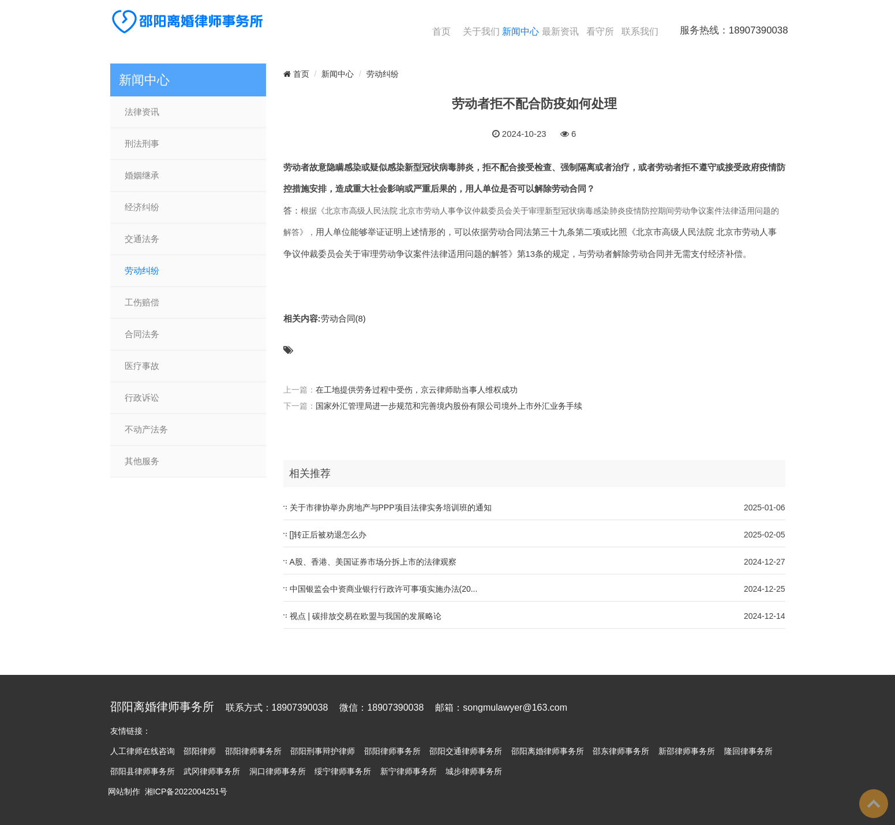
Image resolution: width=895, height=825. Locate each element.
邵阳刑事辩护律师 (322, 751)
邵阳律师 (200, 751)
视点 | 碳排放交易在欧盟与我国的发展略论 (365, 616)
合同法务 (142, 334)
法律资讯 (142, 112)
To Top (873, 803)
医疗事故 (142, 366)
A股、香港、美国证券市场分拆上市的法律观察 (373, 561)
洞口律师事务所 (277, 771)
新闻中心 (520, 31)
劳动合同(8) (343, 318)
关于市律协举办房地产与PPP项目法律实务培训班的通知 (391, 507)
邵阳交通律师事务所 (465, 751)
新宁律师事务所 (408, 771)
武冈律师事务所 (212, 771)
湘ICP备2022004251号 (186, 791)
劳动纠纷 (142, 270)
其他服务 (142, 461)
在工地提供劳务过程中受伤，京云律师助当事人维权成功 (417, 389)
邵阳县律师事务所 (142, 771)
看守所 (600, 31)
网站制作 (124, 791)
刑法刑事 (142, 143)
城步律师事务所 (473, 771)
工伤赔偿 (142, 302)
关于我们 (481, 31)
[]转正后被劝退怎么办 (328, 534)
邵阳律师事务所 (253, 751)
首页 (441, 31)
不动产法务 (146, 429)
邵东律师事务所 (621, 751)
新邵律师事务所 (686, 751)
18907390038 (758, 30)
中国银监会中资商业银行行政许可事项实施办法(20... (384, 588)
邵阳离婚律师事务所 (547, 751)
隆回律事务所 (748, 751)
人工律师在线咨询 (142, 751)
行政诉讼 (142, 397)
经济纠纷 (142, 207)
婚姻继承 (142, 175)
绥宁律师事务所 (342, 771)
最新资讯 (560, 31)
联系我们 (639, 31)
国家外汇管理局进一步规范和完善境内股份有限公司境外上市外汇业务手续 (449, 405)
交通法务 (142, 239)
